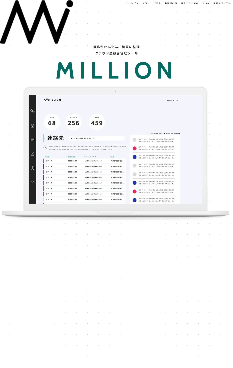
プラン (146, 3)
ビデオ (157, 3)
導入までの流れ (190, 3)
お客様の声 (171, 3)
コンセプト (132, 3)
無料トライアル (222, 3)
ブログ (206, 3)
